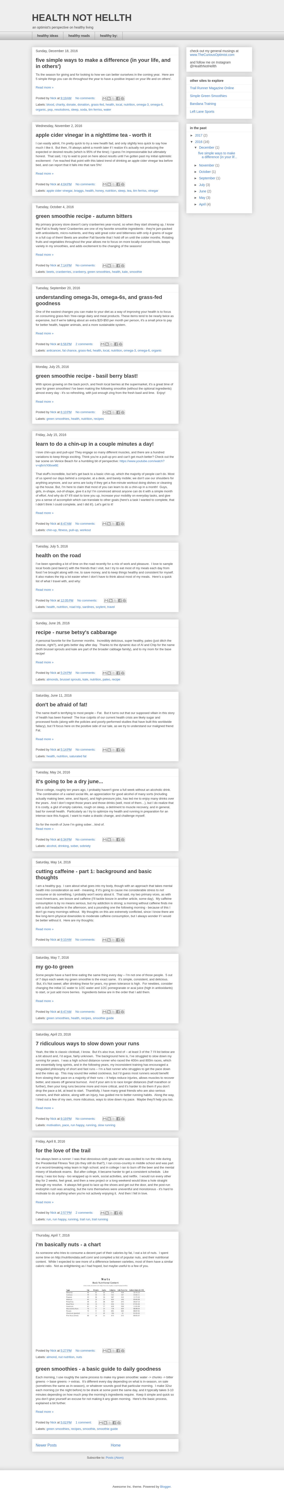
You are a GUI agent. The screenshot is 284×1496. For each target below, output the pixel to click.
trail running (100, 1219)
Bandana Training (203, 104)
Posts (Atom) (115, 1457)
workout (85, 530)
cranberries (63, 272)
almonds (52, 679)
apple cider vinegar (59, 190)
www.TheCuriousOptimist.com (212, 55)
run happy (77, 1125)
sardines (88, 607)
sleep (74, 109)
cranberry (79, 272)
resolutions (61, 109)
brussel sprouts (70, 679)
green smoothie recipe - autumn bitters (84, 216)
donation (83, 104)
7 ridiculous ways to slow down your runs (87, 1043)
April (203, 204)
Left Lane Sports (202, 111)
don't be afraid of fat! (62, 705)
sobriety (85, 846)
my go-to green (55, 967)
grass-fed (97, 104)
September (207, 178)
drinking (63, 846)
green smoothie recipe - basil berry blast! (87, 376)
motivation (54, 1125)
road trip (75, 607)
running (91, 1125)
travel (111, 607)
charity (60, 104)
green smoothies (99, 272)
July (202, 185)
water (107, 109)
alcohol (51, 846)
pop (50, 109)
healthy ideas (47, 36)
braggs (79, 190)
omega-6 (156, 104)
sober (74, 846)
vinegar (153, 190)
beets (50, 272)
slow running (106, 1125)
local (119, 104)
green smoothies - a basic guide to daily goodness (98, 1369)
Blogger (165, 1486)
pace (65, 1125)
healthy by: (108, 36)
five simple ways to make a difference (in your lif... (217, 155)
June (203, 191)
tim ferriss (95, 109)
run (49, 1219)
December (207, 147)
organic (41, 109)
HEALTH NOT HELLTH (82, 17)
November (207, 165)
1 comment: (84, 1422)
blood (50, 104)
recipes (99, 418)
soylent (101, 607)
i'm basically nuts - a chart (68, 1244)
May (202, 198)
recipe (116, 679)
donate (71, 104)
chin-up (52, 530)
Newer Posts (46, 1445)
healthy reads (79, 36)
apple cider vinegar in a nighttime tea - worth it (93, 135)
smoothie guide (103, 1018)
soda (83, 109)
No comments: (85, 98)
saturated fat (77, 756)
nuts (79, 1357)
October (205, 172)
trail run (85, 1219)
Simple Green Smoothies (208, 96)
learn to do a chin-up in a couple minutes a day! (95, 444)
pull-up (73, 530)
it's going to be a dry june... (69, 781)
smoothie (136, 272)
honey (99, 190)
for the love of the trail (63, 1151)
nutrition (129, 104)
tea (129, 190)
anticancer (54, 350)
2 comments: (85, 344)
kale (125, 272)
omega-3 (142, 104)
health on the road (58, 555)
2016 (199, 142)
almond (52, 1357)
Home (116, 1445)
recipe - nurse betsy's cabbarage (76, 632)
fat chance (69, 350)
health (110, 104)
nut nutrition (66, 1357)
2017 (199, 135)
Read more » (45, 87)
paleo (106, 679)
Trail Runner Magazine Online (212, 88)
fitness (62, 530)
